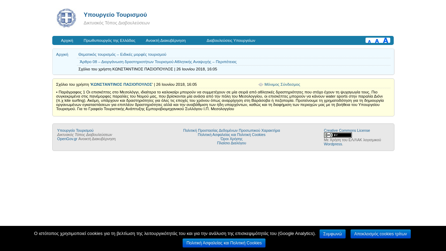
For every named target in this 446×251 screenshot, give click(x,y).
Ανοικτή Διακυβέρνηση (166, 40)
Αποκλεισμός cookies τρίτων (380, 233)
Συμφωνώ (332, 233)
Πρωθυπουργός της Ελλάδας (110, 40)
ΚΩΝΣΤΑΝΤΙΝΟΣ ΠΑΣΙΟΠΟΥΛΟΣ (121, 84)
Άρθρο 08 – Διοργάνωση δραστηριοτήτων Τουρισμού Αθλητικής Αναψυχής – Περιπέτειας (158, 62)
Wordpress (333, 144)
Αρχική (67, 40)
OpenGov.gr (67, 139)
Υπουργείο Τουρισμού (115, 14)
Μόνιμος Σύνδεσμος (282, 84)
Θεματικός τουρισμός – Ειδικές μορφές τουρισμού (122, 54)
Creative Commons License (347, 130)
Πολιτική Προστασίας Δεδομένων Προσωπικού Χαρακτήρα (231, 130)
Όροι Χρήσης (232, 139)
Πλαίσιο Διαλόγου (231, 143)
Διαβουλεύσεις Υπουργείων (231, 40)
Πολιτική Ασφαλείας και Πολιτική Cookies (232, 134)
